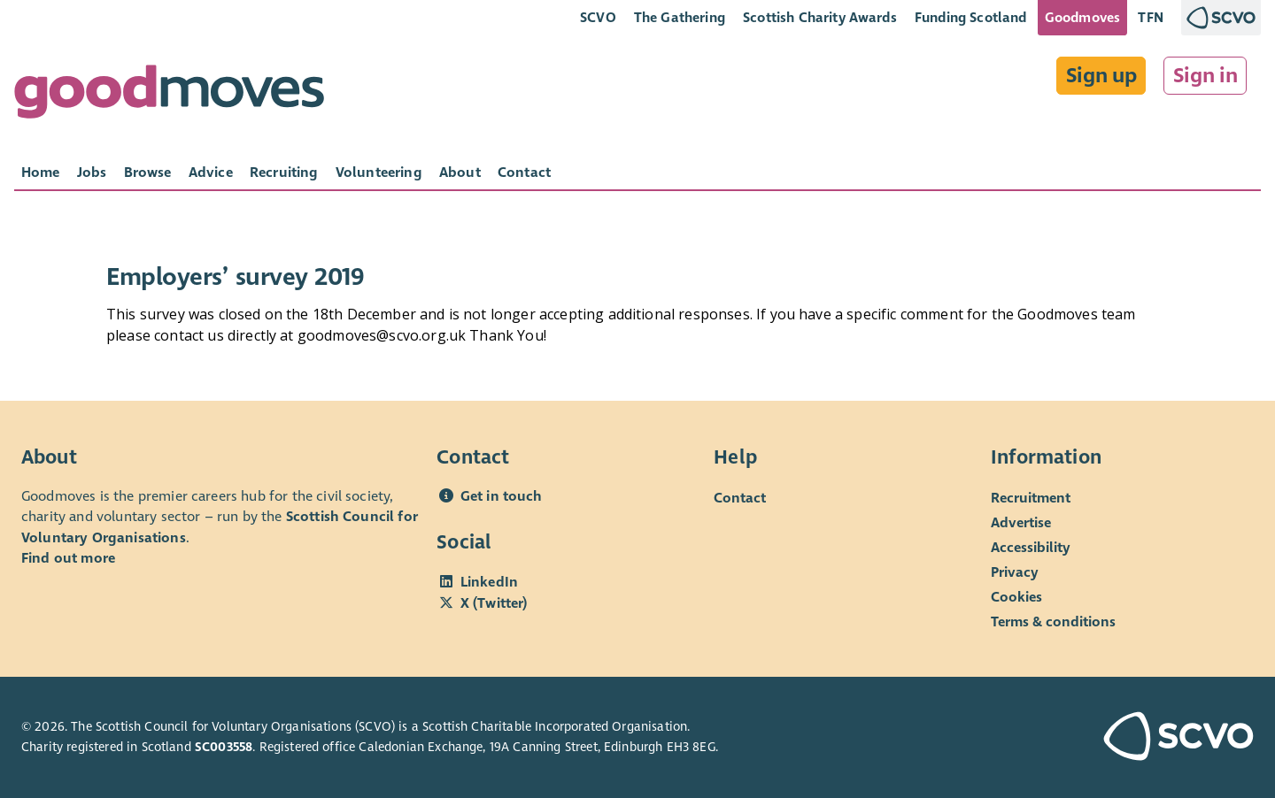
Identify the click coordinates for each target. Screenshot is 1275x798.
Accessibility (1030, 547)
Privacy (1015, 572)
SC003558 (223, 747)
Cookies (1016, 596)
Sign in (1205, 75)
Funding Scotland (971, 18)
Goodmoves (1082, 18)
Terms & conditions (1053, 621)
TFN (1150, 18)
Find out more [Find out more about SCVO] (68, 557)
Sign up (1101, 75)
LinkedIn (489, 581)
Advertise (1021, 522)
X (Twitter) (494, 603)
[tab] (40, 172)
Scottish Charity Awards (820, 18)
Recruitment (1030, 497)
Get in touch (501, 495)
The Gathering (679, 18)
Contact (740, 497)
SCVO (598, 18)
